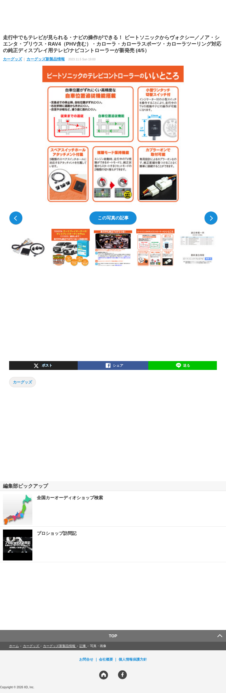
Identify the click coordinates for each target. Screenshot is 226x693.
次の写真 (211, 217)
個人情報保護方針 (133, 659)
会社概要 (106, 659)
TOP (113, 636)
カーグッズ (12, 59)
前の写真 (15, 217)
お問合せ (86, 659)
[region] (113, 17)
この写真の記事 (113, 217)
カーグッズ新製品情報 (45, 59)
